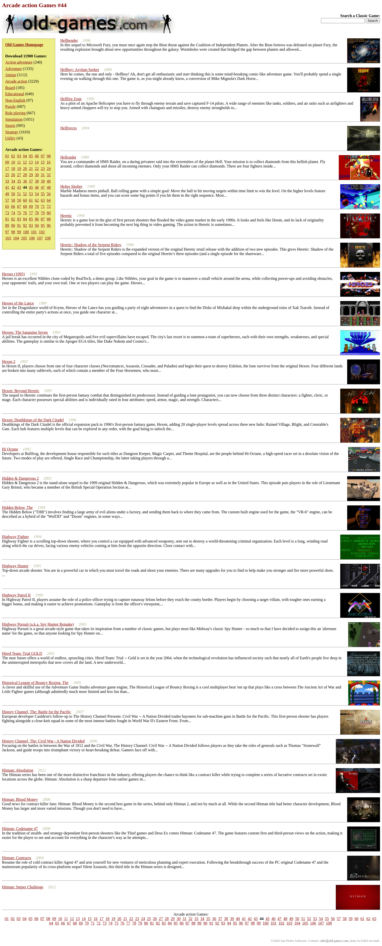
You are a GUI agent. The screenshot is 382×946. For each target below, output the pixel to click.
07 (43, 156)
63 (43, 200)
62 (37, 200)
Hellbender (69, 40)
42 (13, 187)
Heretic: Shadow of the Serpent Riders (90, 245)
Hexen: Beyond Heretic (20, 391)
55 (43, 194)
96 (49, 225)
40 (49, 181)
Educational (14, 94)
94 (37, 225)
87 (43, 219)
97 (7, 232)
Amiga (10, 75)
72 (49, 206)
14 (37, 162)
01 (7, 156)
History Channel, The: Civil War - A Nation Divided (43, 741)
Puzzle (10, 106)
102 (42, 232)
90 (13, 225)
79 (43, 213)
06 (37, 156)
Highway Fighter (15, 537)
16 (48, 162)
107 (40, 238)
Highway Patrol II (16, 595)
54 (37, 194)
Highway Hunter (15, 566)
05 (31, 156)
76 (25, 213)
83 (19, 219)
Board (10, 88)
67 (19, 206)
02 (13, 156)
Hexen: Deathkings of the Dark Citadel (33, 420)
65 (7, 206)
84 (25, 219)
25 (7, 175)
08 (49, 156)
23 (43, 168)
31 (43, 175)
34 (13, 181)
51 (19, 194)
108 (48, 238)
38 (37, 181)
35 (19, 181)
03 (19, 156)
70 (37, 206)
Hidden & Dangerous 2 (20, 478)
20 (25, 168)
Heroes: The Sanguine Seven (25, 332)
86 (37, 219)
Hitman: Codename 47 (20, 829)
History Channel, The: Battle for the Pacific (36, 712)
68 (25, 206)
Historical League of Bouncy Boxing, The (35, 683)
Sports (10, 125)
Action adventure (19, 62)
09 (7, 162)
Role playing (15, 113)
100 (26, 232)
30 (37, 175)
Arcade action (16, 81)
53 (31, 194)
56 (49, 194)
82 (13, 219)
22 (37, 168)
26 (13, 175)
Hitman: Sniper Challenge (22, 887)
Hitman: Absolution (17, 770)
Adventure (13, 69)
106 (32, 238)
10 (13, 162)
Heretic (66, 215)
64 (49, 200)
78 (37, 213)
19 (19, 168)
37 (31, 181)
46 (37, 187)
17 (7, 168)
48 (49, 187)
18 (13, 168)
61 (31, 200)
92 (25, 225)
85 (31, 219)
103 (8, 238)
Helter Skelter (71, 186)
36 (25, 181)
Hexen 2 (8, 361)
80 (49, 213)
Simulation (13, 119)
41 (7, 187)
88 (49, 219)
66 (13, 206)
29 (31, 175)
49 (7, 194)
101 (34, 232)
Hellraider (68, 157)
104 (16, 238)
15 (42, 162)
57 (7, 200)
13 (31, 162)
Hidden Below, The (17, 507)
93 (31, 225)
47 (43, 187)
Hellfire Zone (71, 99)
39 (43, 181)
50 (13, 194)
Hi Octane (10, 449)
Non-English (15, 100)
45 (31, 187)
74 (13, 213)
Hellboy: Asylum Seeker (79, 70)
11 (19, 162)
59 (19, 200)
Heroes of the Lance (18, 303)
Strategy (11, 132)
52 (25, 194)
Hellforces (68, 128)
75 (19, 213)
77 (31, 213)
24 (49, 168)
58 (13, 200)
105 (24, 238)
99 (19, 232)
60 (25, 200)
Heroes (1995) (13, 274)
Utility (10, 138)
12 (25, 162)
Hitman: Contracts (16, 858)
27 (19, 175)
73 (7, 213)
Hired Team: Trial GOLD (22, 653)
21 (31, 168)
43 (19, 187)
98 (13, 232)
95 (43, 225)
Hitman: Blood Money (20, 799)
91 (19, 225)
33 (7, 181)
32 (49, 175)
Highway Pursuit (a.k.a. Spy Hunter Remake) (38, 624)
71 (43, 206)
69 (31, 206)
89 (7, 225)
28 (25, 175)
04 (25, 156)
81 (7, 219)
